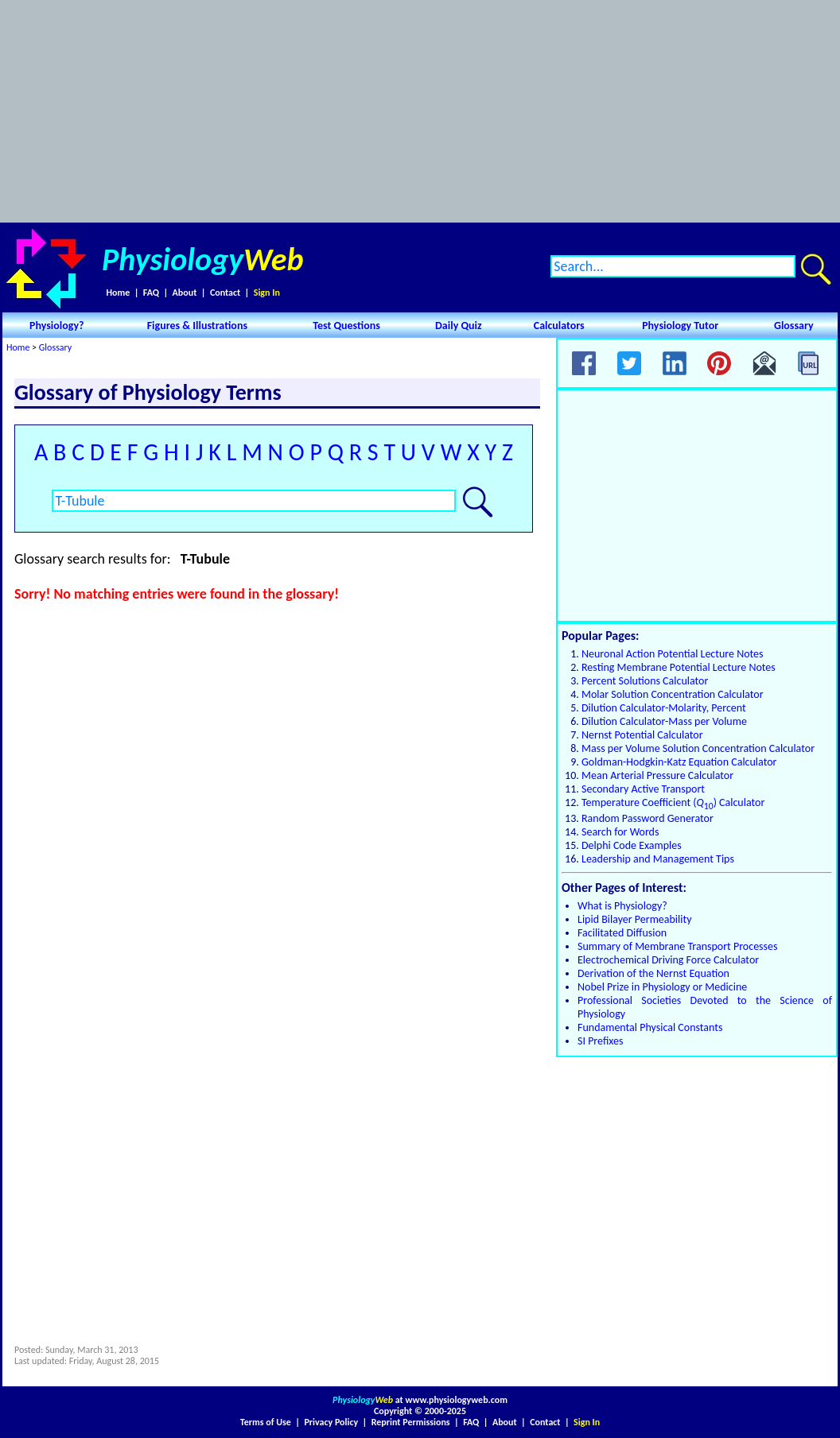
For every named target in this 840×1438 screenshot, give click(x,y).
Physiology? (56, 325)
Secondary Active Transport (643, 789)
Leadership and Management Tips (657, 859)
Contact (225, 292)
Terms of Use (265, 1422)
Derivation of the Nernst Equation (653, 973)
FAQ (151, 292)
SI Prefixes (600, 1041)
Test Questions (346, 325)
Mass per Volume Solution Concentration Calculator (698, 748)
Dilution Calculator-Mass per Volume (664, 721)
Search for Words (620, 832)
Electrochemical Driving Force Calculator (668, 960)
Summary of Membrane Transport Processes (678, 946)
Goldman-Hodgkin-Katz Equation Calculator (678, 762)
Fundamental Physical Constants (650, 1027)
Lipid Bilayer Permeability (635, 919)
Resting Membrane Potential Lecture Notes (678, 667)
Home (118, 292)
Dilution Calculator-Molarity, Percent (663, 708)
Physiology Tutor (680, 325)
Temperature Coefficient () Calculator (672, 802)
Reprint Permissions (410, 1422)
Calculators (559, 325)
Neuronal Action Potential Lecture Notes (672, 654)
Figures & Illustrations (197, 325)
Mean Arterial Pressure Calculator (657, 775)
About (185, 292)
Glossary (794, 325)
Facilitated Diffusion (622, 933)
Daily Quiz (458, 325)
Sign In (267, 292)
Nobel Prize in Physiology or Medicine (662, 987)
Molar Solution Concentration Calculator (672, 694)
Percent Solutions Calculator (644, 681)
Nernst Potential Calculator (642, 735)
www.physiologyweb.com (457, 1399)
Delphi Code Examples (631, 845)
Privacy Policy (331, 1422)
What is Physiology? (622, 906)
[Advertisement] (420, 111)
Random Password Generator (647, 818)
